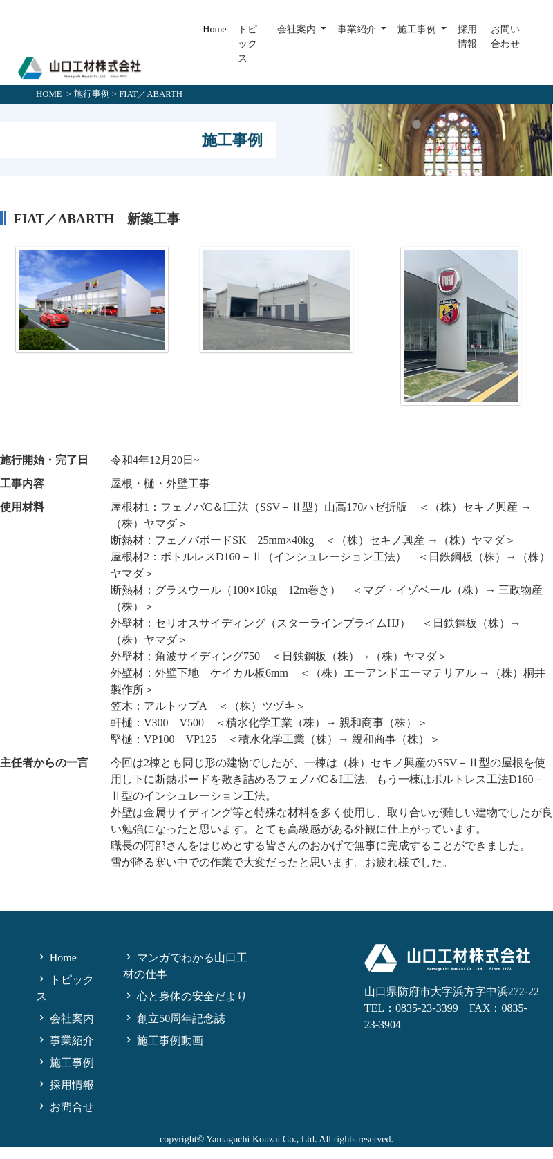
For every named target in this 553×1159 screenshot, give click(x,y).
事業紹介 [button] (358, 29)
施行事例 (92, 94)
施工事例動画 (163, 1040)
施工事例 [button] (418, 29)
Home (214, 29)
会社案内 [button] (298, 29)
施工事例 (65, 1062)
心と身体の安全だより (185, 996)
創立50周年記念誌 (174, 1018)
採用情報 (467, 36)
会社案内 (65, 1018)
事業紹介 (65, 1040)
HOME (49, 94)
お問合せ (65, 1107)
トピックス (247, 44)
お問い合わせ (505, 36)
